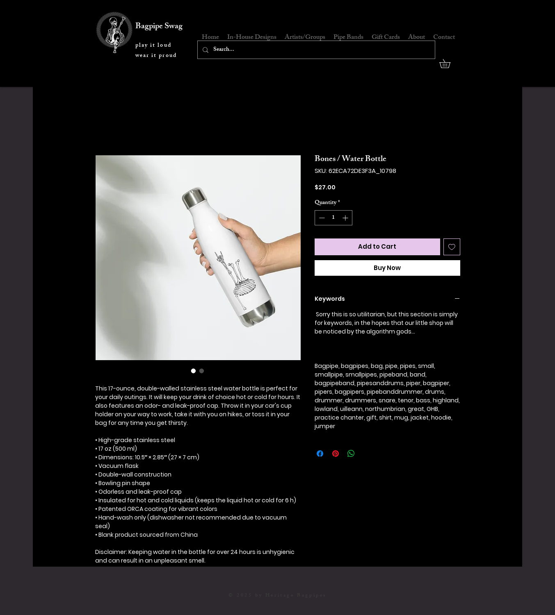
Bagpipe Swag (159, 27)
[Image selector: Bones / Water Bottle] (194, 371)
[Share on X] (367, 453)
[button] (449, 63)
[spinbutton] (333, 218)
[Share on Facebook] (320, 453)
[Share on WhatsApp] (351, 453)
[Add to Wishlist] (451, 246)
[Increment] (346, 218)
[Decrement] (321, 218)
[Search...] (315, 50)
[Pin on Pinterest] (335, 453)
